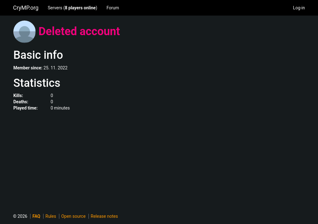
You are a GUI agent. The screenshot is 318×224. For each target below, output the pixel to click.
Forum (113, 7)
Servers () (72, 7)
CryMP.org (26, 7)
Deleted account (79, 31)
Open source (73, 216)
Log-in (299, 7)
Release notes (104, 216)
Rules (50, 216)
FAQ (36, 216)
